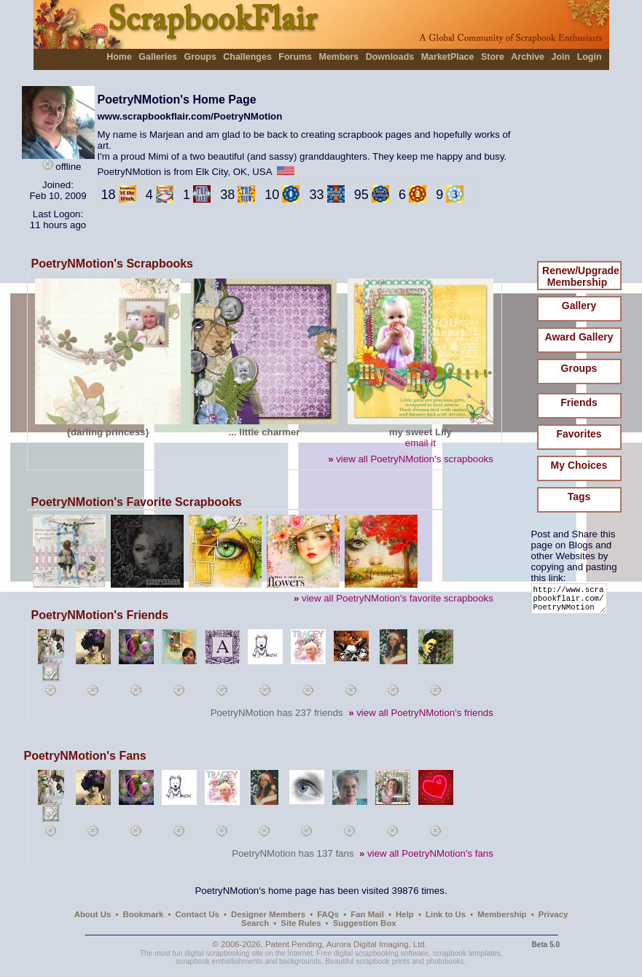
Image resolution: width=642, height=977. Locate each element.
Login (589, 57)
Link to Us (446, 914)
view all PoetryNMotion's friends (420, 712)
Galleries (157, 57)
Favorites (578, 434)
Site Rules (301, 923)
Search (255, 923)
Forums (295, 57)
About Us (92, 914)
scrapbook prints (383, 961)
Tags (579, 496)
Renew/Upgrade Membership (580, 276)
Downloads (390, 57)
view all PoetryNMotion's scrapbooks (410, 459)
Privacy (553, 914)
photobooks (445, 961)
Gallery (579, 305)
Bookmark (143, 914)
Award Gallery (579, 337)
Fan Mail (367, 914)
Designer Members (268, 914)
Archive (527, 57)
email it (420, 442)
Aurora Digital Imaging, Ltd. (376, 944)
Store (492, 57)
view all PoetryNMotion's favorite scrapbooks (393, 598)
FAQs (328, 914)
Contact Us (197, 914)
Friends (579, 402)
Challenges (247, 57)
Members (339, 57)
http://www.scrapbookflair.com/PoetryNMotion (571, 601)
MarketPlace (447, 57)
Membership (501, 914)
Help (405, 914)
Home (119, 57)
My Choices (579, 465)
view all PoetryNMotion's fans (426, 853)
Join (561, 57)
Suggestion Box (364, 923)
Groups (200, 57)
